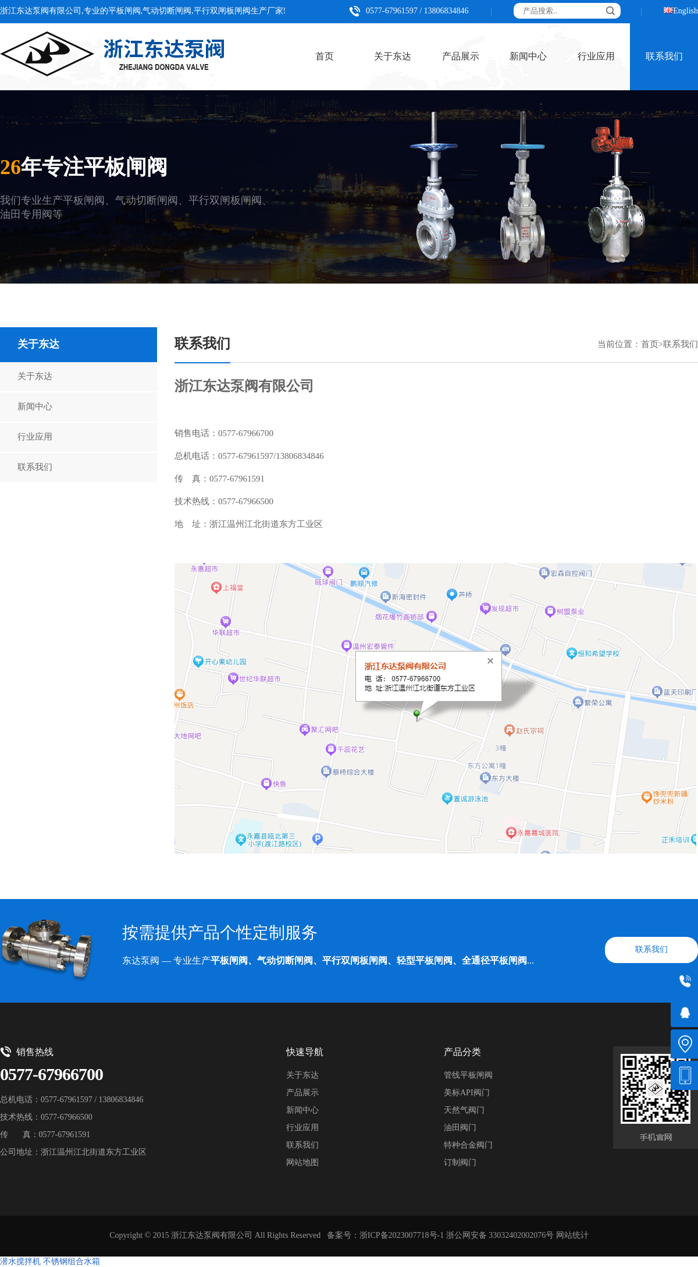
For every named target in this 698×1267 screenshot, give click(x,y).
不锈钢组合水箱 (71, 1262)
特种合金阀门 (468, 1145)
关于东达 (392, 57)
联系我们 (34, 467)
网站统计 (572, 1235)
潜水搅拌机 (20, 1262)
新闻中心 (528, 57)
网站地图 (302, 1163)
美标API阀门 (467, 1093)
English (685, 11)
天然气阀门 (464, 1110)
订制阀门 (460, 1163)
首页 (324, 57)
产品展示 (460, 57)
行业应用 (596, 57)
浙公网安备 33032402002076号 (500, 1235)
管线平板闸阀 (468, 1075)
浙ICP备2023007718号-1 (401, 1235)
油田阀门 (460, 1128)
